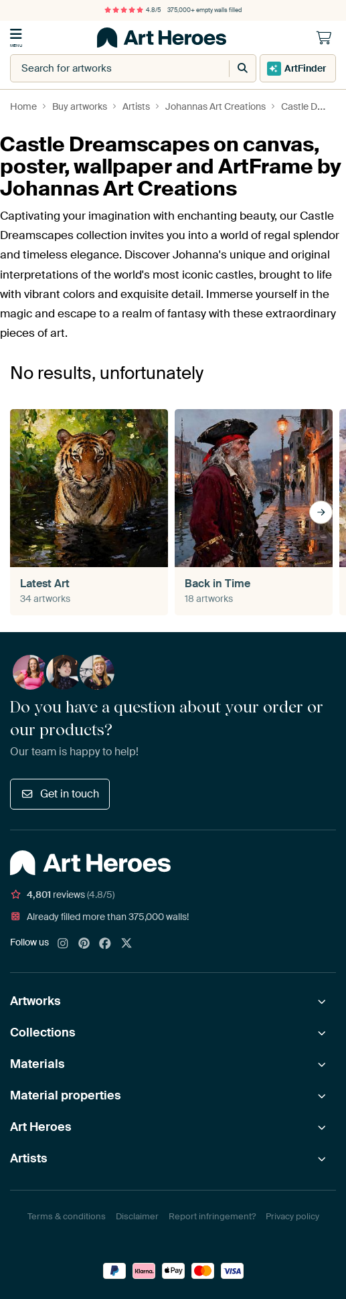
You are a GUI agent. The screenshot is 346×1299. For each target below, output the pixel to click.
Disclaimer (137, 1216)
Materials (37, 1064)
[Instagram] (63, 944)
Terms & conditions (66, 1216)
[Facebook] (105, 944)
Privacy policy (292, 1216)
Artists (29, 1158)
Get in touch (60, 794)
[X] (126, 944)
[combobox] (106, 68)
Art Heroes (41, 1127)
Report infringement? (212, 1216)
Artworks (35, 1001)
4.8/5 (132, 10)
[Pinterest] (84, 944)
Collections (43, 1032)
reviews (62, 895)
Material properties (65, 1095)
